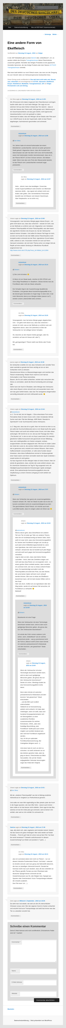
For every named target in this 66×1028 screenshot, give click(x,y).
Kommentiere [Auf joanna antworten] (15, 399)
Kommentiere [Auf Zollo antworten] (15, 916)
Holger (40, 53)
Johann (16, 269)
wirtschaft (14, 81)
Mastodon (11, 1009)
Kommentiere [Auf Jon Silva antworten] (15, 126)
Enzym (10, 83)
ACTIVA (35, 81)
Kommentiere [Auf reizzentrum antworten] (18, 170)
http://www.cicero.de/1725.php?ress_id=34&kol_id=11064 (29, 250)
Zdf (43, 83)
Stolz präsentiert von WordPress (41, 1020)
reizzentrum (22, 133)
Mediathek (25, 83)
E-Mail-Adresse (17, 982)
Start (9, 27)
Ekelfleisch (50, 81)
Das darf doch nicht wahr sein (40, 79)
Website (14, 993)
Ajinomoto (42, 81)
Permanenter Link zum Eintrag (18, 86)
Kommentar (16, 942)
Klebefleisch (17, 83)
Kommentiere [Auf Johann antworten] (15, 255)
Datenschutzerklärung (21, 27)
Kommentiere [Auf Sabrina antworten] (15, 845)
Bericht (33, 58)
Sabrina (12, 827)
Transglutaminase (32, 60)
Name (14, 971)
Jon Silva (17, 140)
